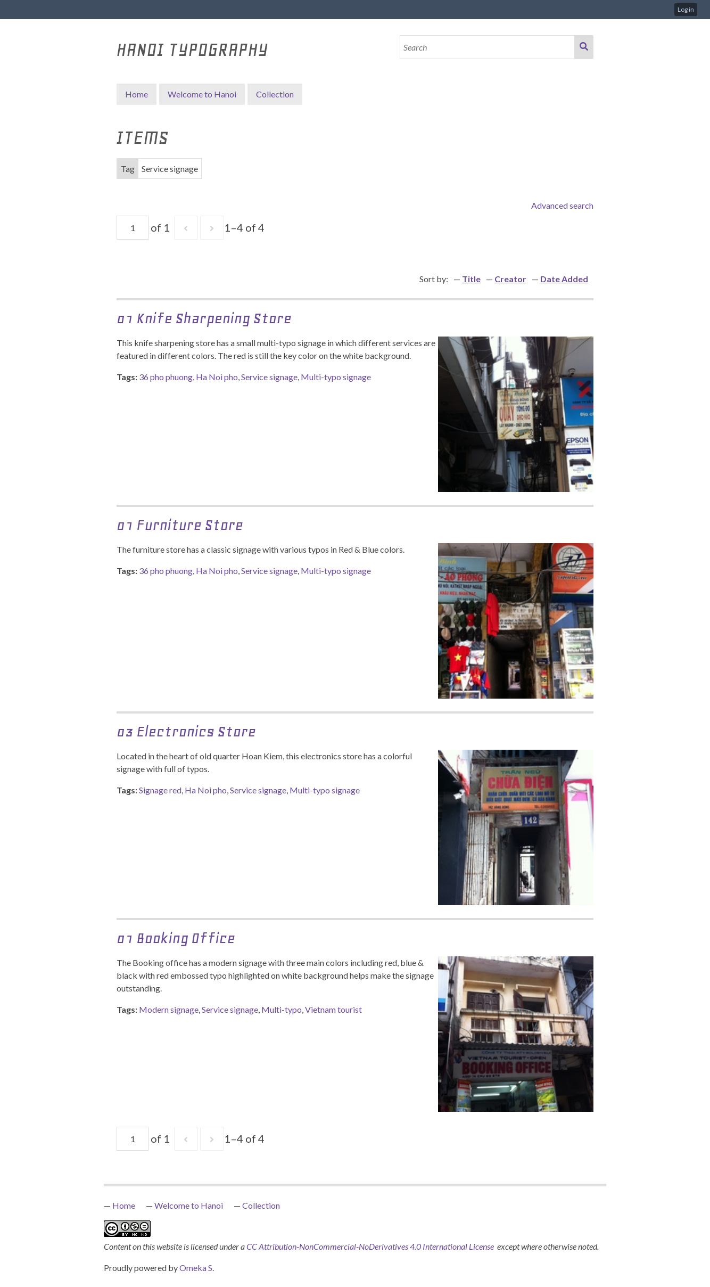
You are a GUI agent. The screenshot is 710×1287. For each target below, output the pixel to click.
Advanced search (562, 205)
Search (583, 47)
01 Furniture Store (180, 525)
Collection (261, 1205)
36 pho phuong (166, 377)
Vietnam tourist (333, 1009)
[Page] (132, 228)
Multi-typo (281, 1009)
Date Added (564, 279)
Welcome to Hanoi (202, 94)
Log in (686, 9)
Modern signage (169, 1009)
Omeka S (195, 1268)
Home (136, 94)
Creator (510, 279)
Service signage (269, 377)
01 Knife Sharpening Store (204, 318)
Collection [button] (275, 94)
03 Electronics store (186, 731)
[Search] (487, 47)
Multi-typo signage (336, 377)
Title (471, 279)
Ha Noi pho (217, 377)
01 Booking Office (176, 938)
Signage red (160, 790)
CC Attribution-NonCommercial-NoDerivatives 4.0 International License (371, 1246)
